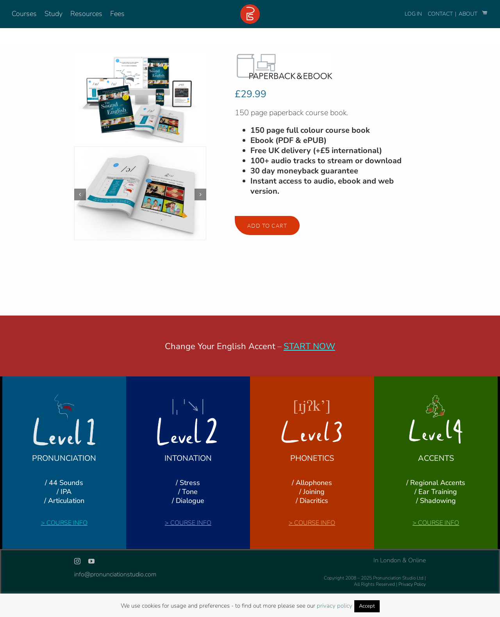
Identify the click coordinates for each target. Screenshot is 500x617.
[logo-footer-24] (250, 7)
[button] (80, 194)
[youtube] (91, 561)
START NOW (309, 346)
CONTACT (441, 14)
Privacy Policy (412, 584)
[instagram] (77, 561)
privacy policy (334, 606)
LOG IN (413, 14)
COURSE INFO (67, 523)
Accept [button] (367, 606)
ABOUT (469, 14)
